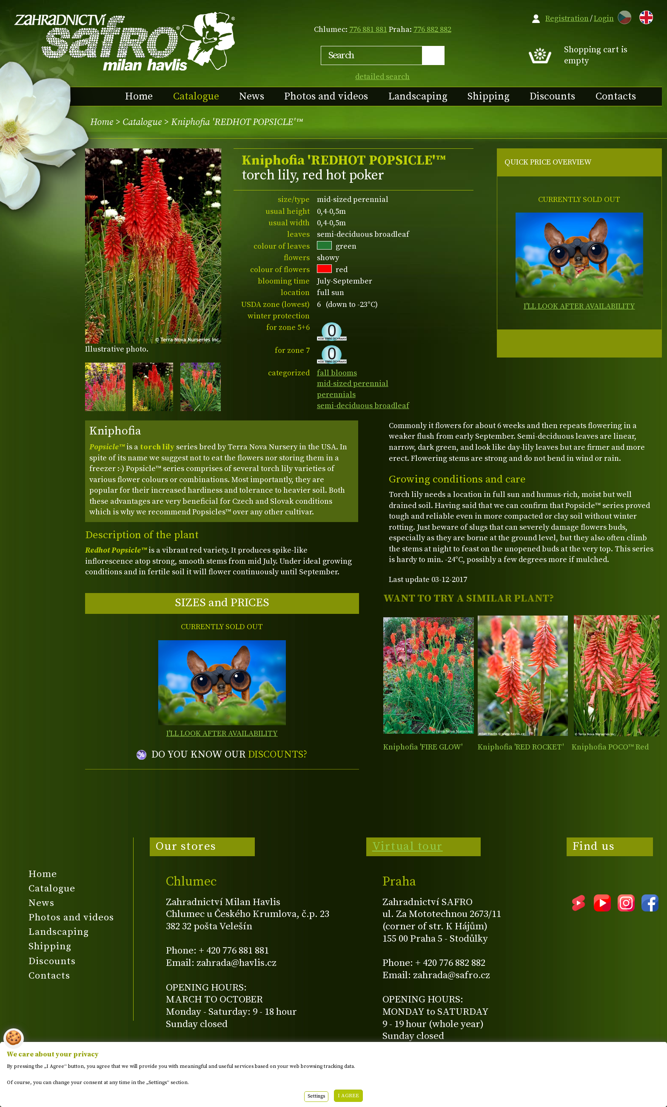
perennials (336, 395)
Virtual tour (407, 846)
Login (604, 18)
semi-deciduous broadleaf (363, 406)
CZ (622, 16)
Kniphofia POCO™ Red (610, 747)
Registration (567, 18)
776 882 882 (432, 29)
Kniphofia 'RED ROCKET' (521, 747)
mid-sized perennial (352, 384)
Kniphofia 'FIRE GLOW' (422, 747)
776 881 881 (368, 29)
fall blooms (337, 373)
